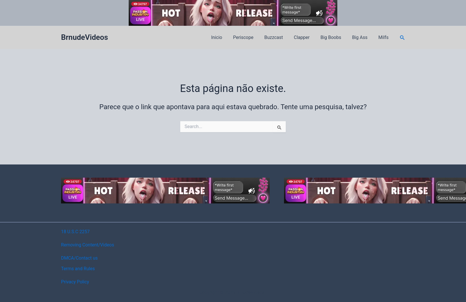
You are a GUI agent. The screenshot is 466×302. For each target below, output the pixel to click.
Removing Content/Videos (88, 245)
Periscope (252, 37)
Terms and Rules (78, 268)
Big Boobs (335, 37)
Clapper (308, 37)
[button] (402, 37)
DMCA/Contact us (79, 258)
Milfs (384, 37)
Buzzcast (281, 37)
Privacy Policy (75, 282)
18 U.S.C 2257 (75, 231)
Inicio (227, 37)
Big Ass (362, 37)
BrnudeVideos (84, 37)
